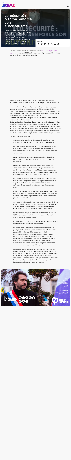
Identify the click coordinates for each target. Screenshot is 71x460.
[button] (67, 6)
